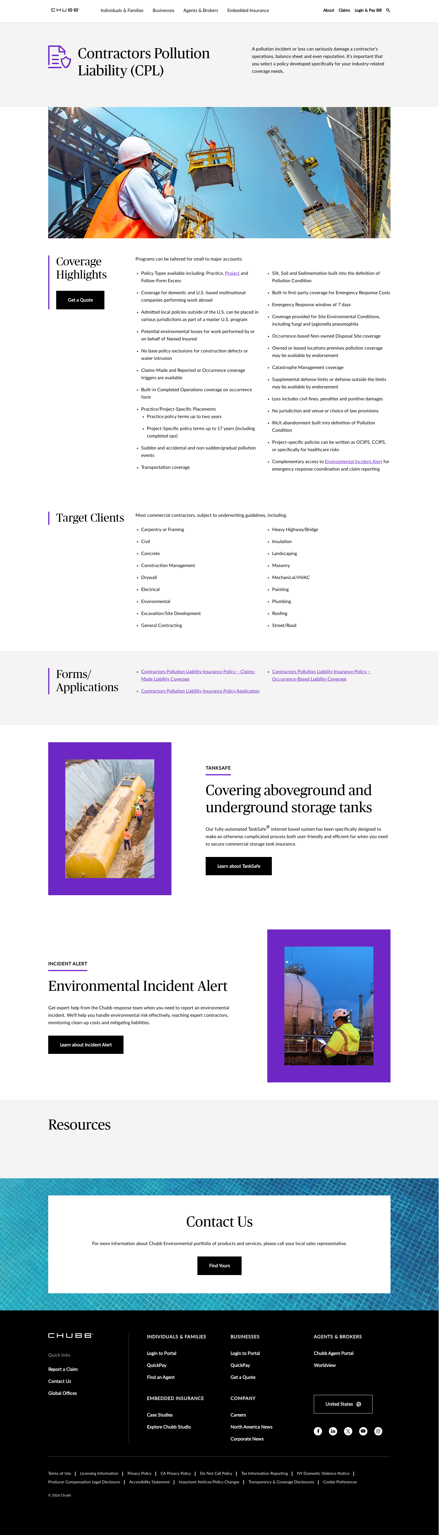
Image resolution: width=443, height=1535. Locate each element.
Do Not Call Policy (216, 1474)
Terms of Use (59, 1474)
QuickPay (156, 1365)
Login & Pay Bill (368, 11)
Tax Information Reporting (264, 1474)
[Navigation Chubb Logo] (65, 11)
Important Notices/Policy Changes (209, 1482)
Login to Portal (161, 1353)
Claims (344, 11)
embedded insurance (175, 1398)
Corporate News (247, 1439)
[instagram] (378, 1431)
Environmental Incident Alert (353, 461)
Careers (238, 1415)
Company (243, 1398)
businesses (245, 1337)
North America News (251, 1427)
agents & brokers (338, 1337)
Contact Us (59, 1381)
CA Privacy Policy (176, 1474)
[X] (348, 1431)
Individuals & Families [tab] (122, 10)
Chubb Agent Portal (333, 1353)
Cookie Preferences (340, 1482)
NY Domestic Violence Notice (323, 1474)
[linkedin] (333, 1431)
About (328, 11)
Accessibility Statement (149, 1482)
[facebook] (318, 1431)
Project (232, 273)
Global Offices (62, 1393)
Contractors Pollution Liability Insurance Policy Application (200, 691)
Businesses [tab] (163, 10)
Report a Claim (63, 1369)
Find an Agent (161, 1377)
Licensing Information (99, 1474)
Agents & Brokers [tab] (200, 10)
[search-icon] (388, 11)
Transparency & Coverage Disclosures (281, 1482)
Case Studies (160, 1415)
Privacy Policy (139, 1474)
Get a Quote (242, 1377)
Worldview (325, 1365)
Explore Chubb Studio (169, 1427)
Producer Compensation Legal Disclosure (84, 1482)
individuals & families (176, 1337)
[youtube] (363, 1431)
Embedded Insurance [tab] (248, 10)
